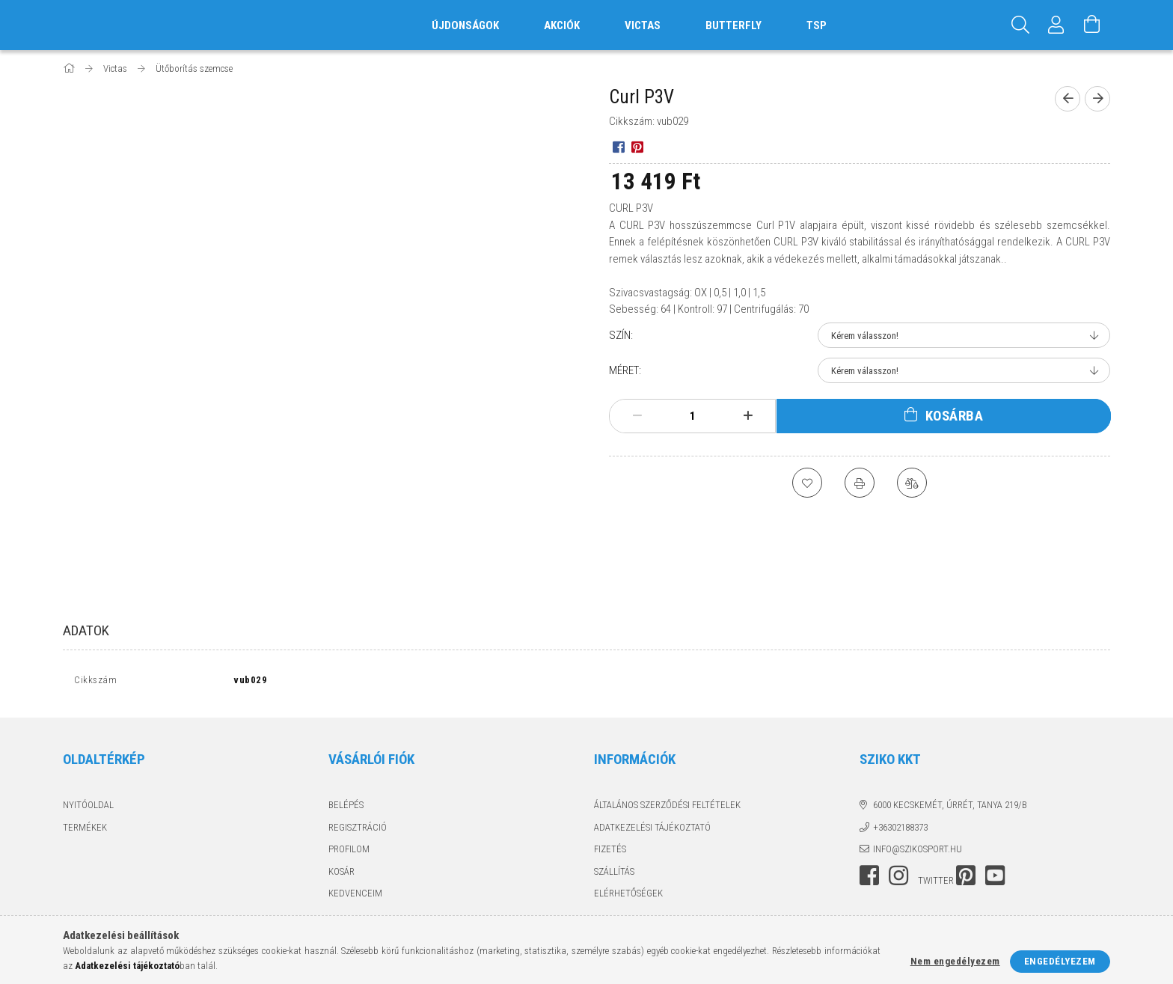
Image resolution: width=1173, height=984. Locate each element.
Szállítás (614, 874)
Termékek (85, 830)
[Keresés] (1020, 25)
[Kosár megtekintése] (1092, 25)
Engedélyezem (1060, 961)
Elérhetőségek (628, 896)
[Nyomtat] (860, 483)
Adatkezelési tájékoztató (652, 830)
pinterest (966, 878)
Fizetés (610, 852)
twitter (936, 883)
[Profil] (1056, 25)
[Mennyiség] (693, 416)
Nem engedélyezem (955, 961)
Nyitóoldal (88, 808)
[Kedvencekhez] (807, 483)
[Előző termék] (1067, 98)
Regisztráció (357, 830)
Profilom (349, 852)
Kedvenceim (355, 896)
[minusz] (637, 416)
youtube (995, 878)
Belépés (346, 808)
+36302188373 (900, 830)
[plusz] (748, 416)
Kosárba (954, 415)
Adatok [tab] (86, 630)
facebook (869, 878)
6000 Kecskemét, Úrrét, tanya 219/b (950, 808)
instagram (898, 878)
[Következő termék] (1097, 98)
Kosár (341, 874)
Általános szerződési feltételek (667, 808)
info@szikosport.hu (917, 852)
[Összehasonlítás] (912, 483)
